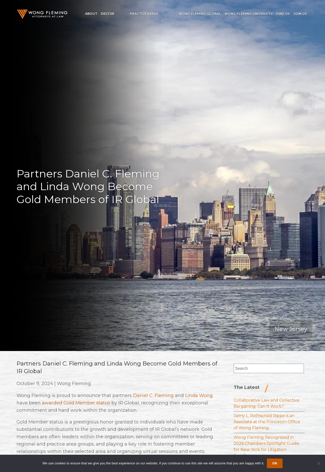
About (91, 14)
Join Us (300, 14)
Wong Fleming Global (200, 14)
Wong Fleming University (248, 14)
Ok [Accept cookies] (274, 463)
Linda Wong (199, 395)
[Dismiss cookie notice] (318, 463)
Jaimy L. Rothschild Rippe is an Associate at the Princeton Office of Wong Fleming (267, 421)
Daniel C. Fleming (153, 395)
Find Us (283, 14)
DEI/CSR (107, 14)
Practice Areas (144, 14)
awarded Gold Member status (76, 403)
